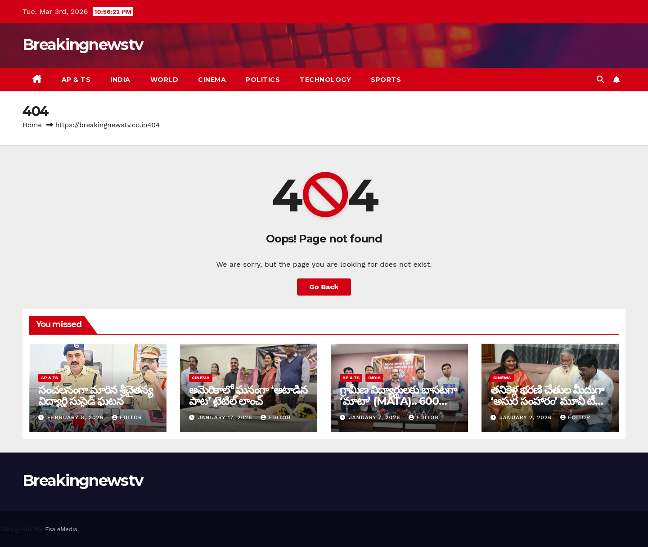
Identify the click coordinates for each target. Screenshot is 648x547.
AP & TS (76, 80)
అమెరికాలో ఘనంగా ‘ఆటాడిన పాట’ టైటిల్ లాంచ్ (248, 395)
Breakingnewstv (82, 44)
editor (127, 417)
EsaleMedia (61, 529)
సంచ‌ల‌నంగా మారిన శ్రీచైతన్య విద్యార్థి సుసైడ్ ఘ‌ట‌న (95, 395)
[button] (600, 79)
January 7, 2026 (375, 417)
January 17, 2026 (226, 417)
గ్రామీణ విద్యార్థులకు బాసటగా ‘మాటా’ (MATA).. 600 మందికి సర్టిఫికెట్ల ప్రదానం (398, 401)
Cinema (212, 80)
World (164, 80)
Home (32, 125)
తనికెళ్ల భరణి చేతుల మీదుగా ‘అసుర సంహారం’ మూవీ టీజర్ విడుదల (549, 401)
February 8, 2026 (76, 417)
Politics (263, 80)
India (120, 80)
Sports (386, 80)
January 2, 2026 (527, 417)
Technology (325, 80)
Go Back (324, 286)
